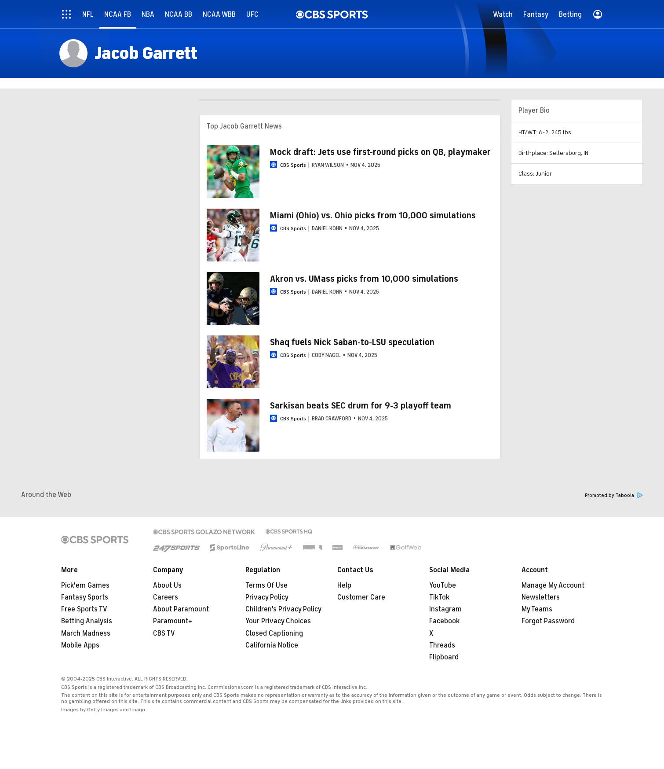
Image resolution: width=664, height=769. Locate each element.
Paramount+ (172, 621)
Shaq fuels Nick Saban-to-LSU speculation (352, 342)
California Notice (271, 645)
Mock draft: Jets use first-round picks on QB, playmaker (380, 152)
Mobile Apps (80, 645)
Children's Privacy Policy (283, 609)
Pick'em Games (85, 585)
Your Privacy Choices (278, 621)
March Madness (85, 633)
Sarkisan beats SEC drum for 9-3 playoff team (360, 406)
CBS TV (164, 633)
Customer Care (361, 597)
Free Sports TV (84, 609)
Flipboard (444, 657)
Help (344, 585)
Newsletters (541, 597)
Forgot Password (548, 621)
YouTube (442, 585)
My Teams (537, 609)
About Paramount (181, 609)
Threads (442, 645)
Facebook (444, 621)
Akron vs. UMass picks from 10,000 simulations (364, 279)
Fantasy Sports (84, 597)
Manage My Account (553, 585)
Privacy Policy (266, 597)
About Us (167, 585)
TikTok (439, 597)
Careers (165, 597)
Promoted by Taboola (614, 495)
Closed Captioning (274, 633)
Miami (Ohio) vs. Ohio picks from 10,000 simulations (373, 215)
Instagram (445, 609)
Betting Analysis (86, 621)
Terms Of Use (266, 585)
